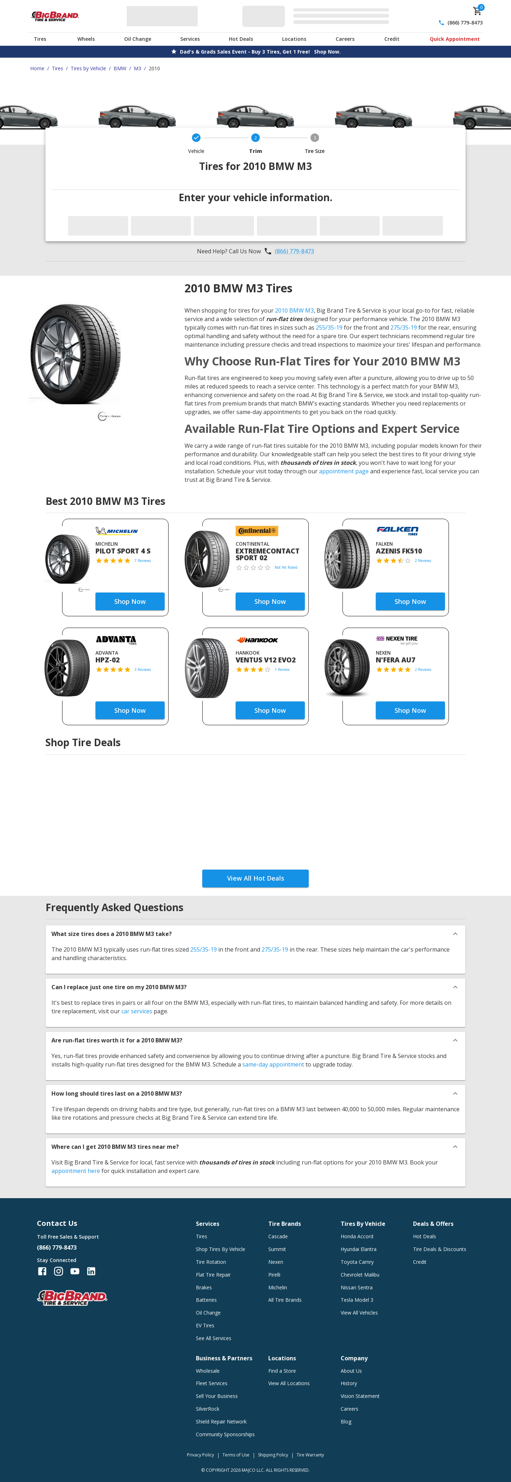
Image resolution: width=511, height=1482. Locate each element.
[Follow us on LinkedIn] (91, 1271)
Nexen (275, 1261)
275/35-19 (403, 327)
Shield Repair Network (221, 1421)
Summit (277, 1249)
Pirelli (274, 1274)
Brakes (204, 1287)
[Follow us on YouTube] (75, 1271)
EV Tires (205, 1325)
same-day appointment (273, 1064)
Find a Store (282, 1370)
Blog (346, 1421)
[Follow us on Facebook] (42, 1271)
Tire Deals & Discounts (439, 1249)
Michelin (277, 1287)
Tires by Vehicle (88, 68)
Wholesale (208, 1370)
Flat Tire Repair (213, 1274)
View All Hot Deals (255, 878)
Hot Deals (241, 38)
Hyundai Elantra (359, 1249)
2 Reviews (423, 560)
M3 (137, 68)
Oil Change (137, 38)
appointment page (344, 471)
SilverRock (207, 1408)
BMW (120, 68)
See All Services (213, 1338)
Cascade (278, 1236)
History (349, 1383)
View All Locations (289, 1383)
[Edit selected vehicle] (317, 16)
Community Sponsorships (225, 1434)
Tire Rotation (211, 1261)
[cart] (478, 11)
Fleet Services (211, 1383)
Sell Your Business (217, 1396)
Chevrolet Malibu (360, 1274)
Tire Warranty (310, 1455)
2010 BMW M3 (294, 310)
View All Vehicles (359, 1312)
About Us (351, 1370)
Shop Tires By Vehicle (220, 1249)
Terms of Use (235, 1455)
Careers (345, 38)
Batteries (206, 1299)
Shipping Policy (273, 1455)
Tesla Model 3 (357, 1299)
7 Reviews (142, 560)
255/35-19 (329, 327)
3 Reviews (142, 669)
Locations (294, 38)
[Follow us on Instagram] (58, 1271)
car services (136, 1011)
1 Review (282, 669)
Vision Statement (360, 1396)
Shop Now (130, 601)
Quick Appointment (455, 38)
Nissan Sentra (357, 1287)
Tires (40, 38)
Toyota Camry (357, 1261)
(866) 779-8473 (465, 22)
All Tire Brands (285, 1299)
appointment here (75, 1171)
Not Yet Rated (286, 567)
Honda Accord (357, 1236)
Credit (392, 38)
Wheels (86, 38)
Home (37, 68)
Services (190, 38)
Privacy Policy (200, 1455)
